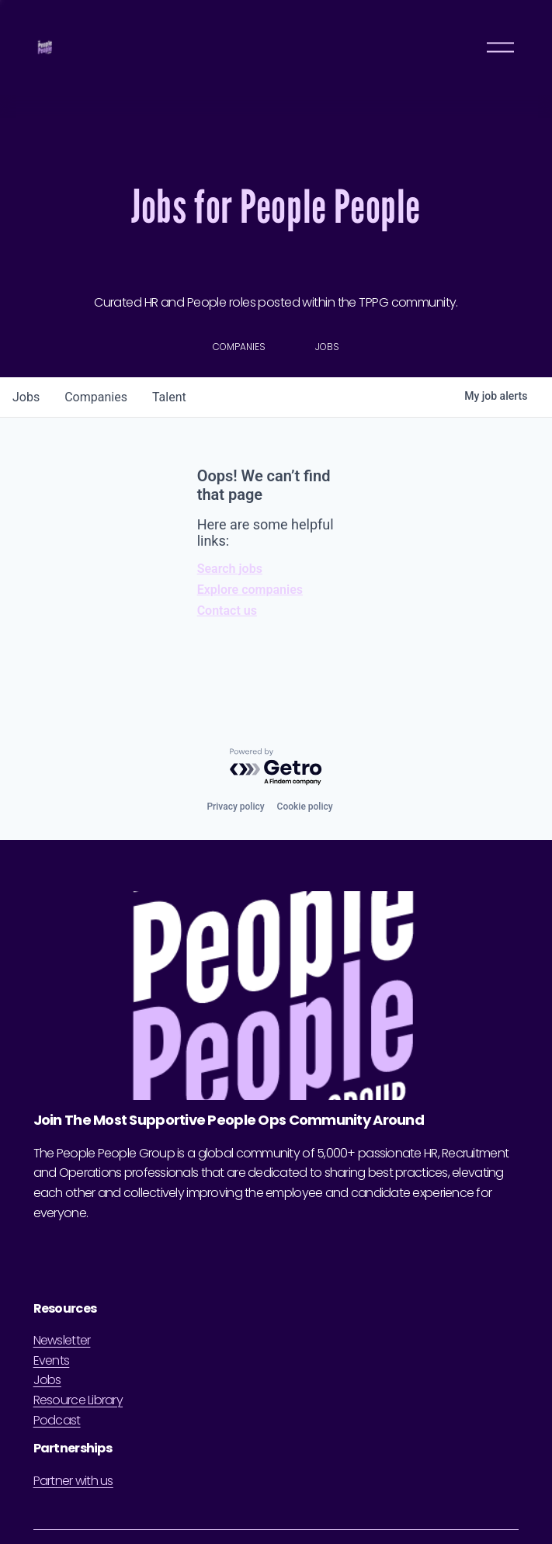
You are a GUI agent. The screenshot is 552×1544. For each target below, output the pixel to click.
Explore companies (250, 589)
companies (95, 397)
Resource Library (78, 1400)
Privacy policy (235, 806)
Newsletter (62, 1340)
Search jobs (229, 568)
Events (51, 1360)
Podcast (57, 1420)
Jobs (47, 1380)
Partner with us (73, 1481)
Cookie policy (305, 806)
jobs (26, 397)
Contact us (227, 610)
